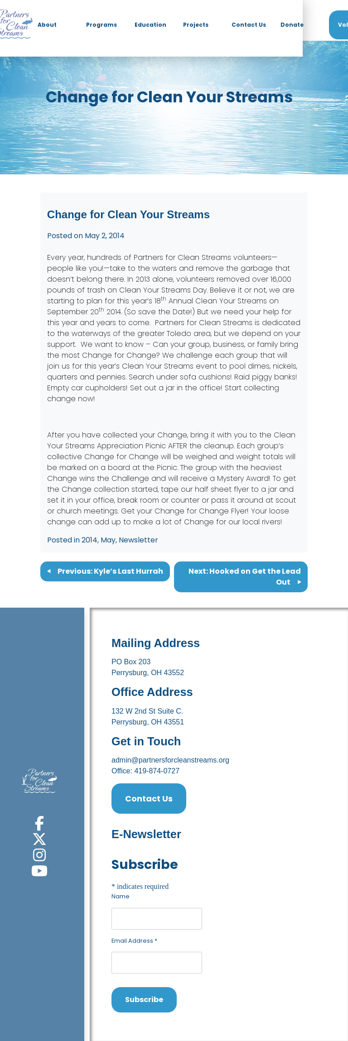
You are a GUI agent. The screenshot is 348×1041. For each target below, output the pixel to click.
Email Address (134, 941)
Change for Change (119, 355)
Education (150, 25)
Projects (195, 25)
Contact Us (249, 25)
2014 (89, 540)
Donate (292, 25)
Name (120, 896)
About (47, 25)
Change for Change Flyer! (202, 511)
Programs (101, 25)
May (108, 540)
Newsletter (138, 540)
